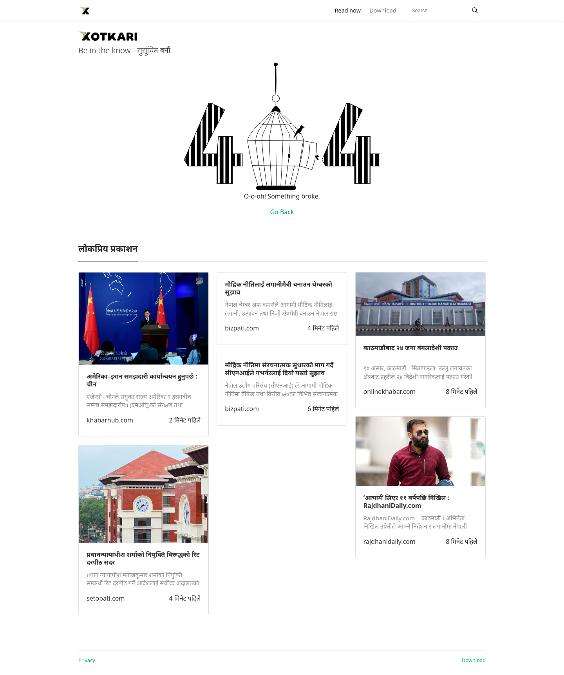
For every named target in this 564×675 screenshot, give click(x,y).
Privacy (86, 660)
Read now (350, 10)
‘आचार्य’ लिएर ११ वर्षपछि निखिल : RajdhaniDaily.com (406, 501)
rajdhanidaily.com (389, 541)
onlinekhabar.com (389, 391)
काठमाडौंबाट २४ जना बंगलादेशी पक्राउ (410, 347)
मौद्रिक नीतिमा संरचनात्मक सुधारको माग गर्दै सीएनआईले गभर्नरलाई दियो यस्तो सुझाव (279, 369)
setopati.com (106, 598)
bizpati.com (242, 328)
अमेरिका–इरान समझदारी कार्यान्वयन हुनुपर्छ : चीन (142, 380)
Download (382, 10)
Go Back (282, 212)
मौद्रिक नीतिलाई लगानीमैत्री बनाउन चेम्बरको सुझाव (278, 288)
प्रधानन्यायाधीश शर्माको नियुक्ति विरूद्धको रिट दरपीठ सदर (143, 558)
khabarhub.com (110, 420)
